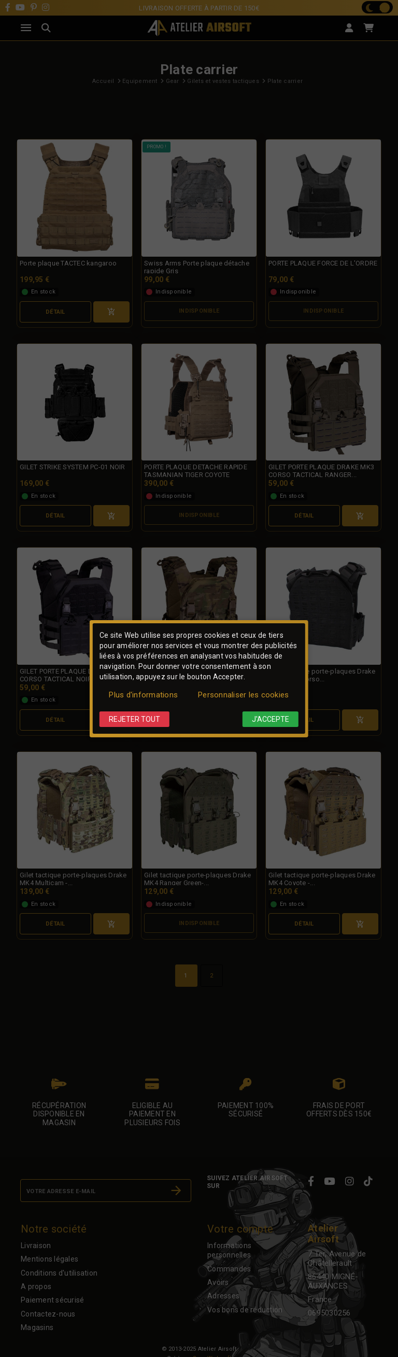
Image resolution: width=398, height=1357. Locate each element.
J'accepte (270, 719)
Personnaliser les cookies (243, 695)
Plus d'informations (143, 695)
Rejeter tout (134, 719)
